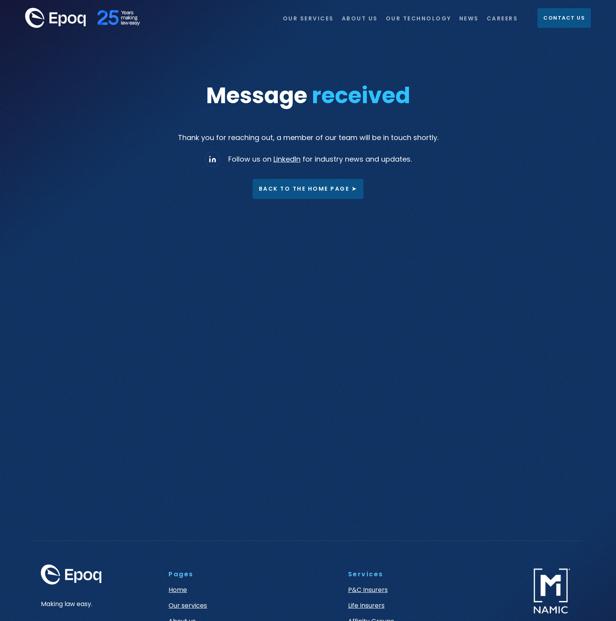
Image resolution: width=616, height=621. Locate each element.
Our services (188, 606)
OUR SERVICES (308, 18)
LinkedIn (287, 159)
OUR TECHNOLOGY (418, 18)
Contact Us (564, 18)
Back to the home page (308, 189)
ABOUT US (360, 18)
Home (178, 590)
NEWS (469, 18)
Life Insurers (366, 606)
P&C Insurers (368, 590)
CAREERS (502, 18)
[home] (86, 18)
